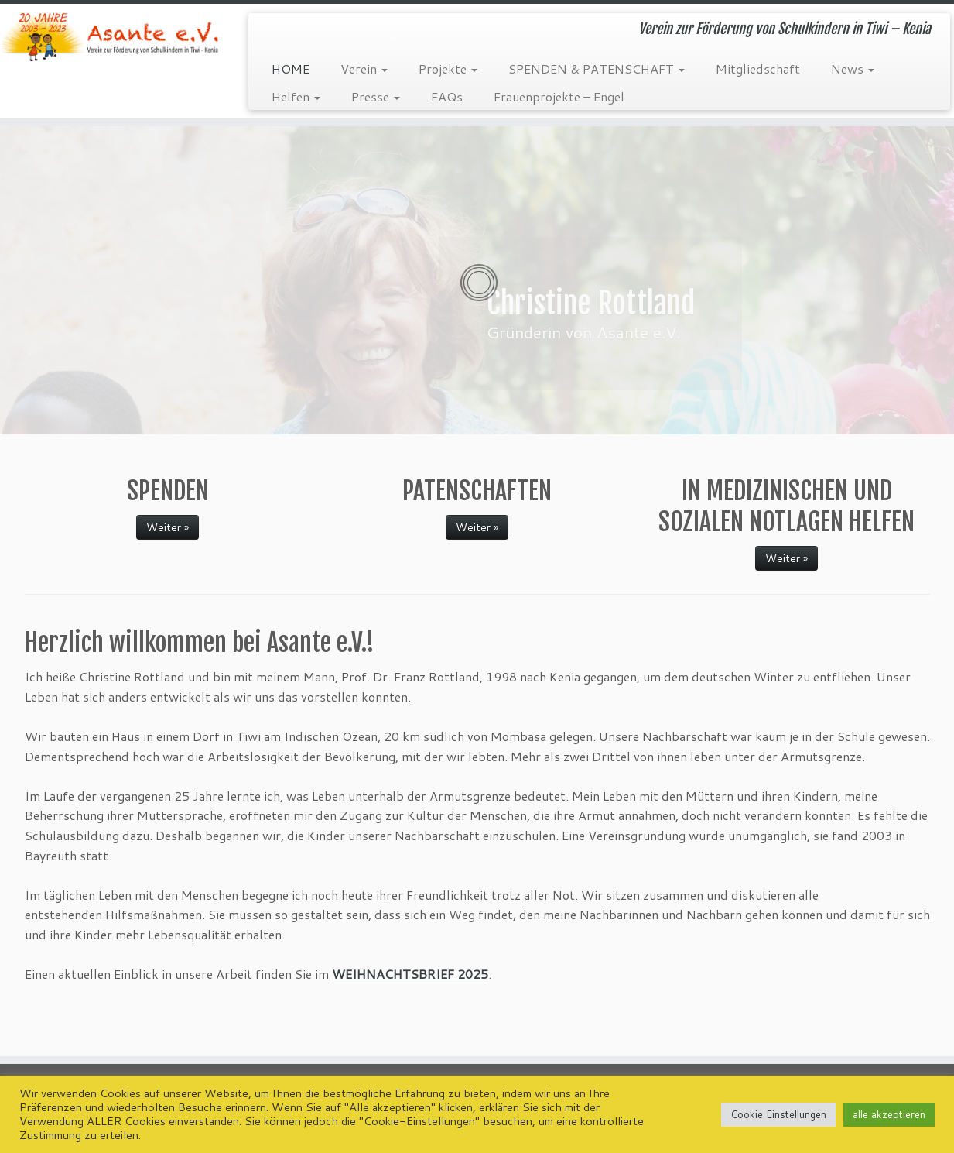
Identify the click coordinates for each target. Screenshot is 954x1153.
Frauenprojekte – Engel (559, 96)
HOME (290, 68)
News (852, 68)
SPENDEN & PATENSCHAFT (596, 68)
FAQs (447, 96)
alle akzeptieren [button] (889, 1114)
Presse (375, 96)
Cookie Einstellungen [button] (778, 1114)
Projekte (448, 68)
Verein (364, 68)
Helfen (296, 96)
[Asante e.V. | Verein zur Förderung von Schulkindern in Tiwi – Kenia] (110, 37)
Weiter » (167, 527)
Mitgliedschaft (758, 68)
